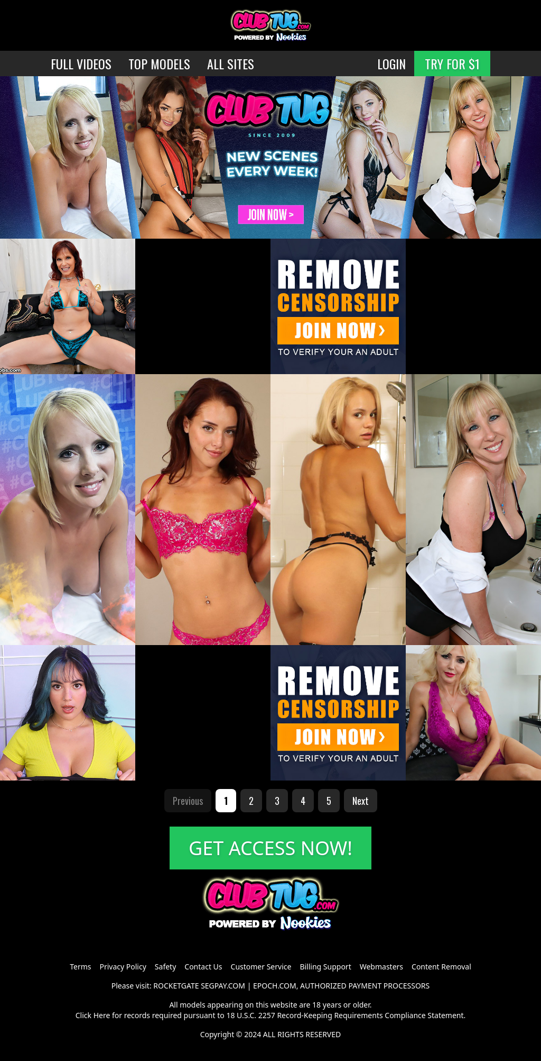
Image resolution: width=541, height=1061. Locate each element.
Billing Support (325, 967)
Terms (80, 967)
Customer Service (261, 967)
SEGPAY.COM (223, 986)
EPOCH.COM (274, 986)
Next (360, 801)
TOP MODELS (159, 63)
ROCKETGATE (176, 986)
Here (102, 1015)
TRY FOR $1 (452, 63)
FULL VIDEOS (81, 63)
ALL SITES (230, 63)
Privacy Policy (122, 967)
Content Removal (441, 967)
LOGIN (391, 63)
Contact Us (203, 967)
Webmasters (381, 967)
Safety (165, 967)
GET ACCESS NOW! (270, 848)
